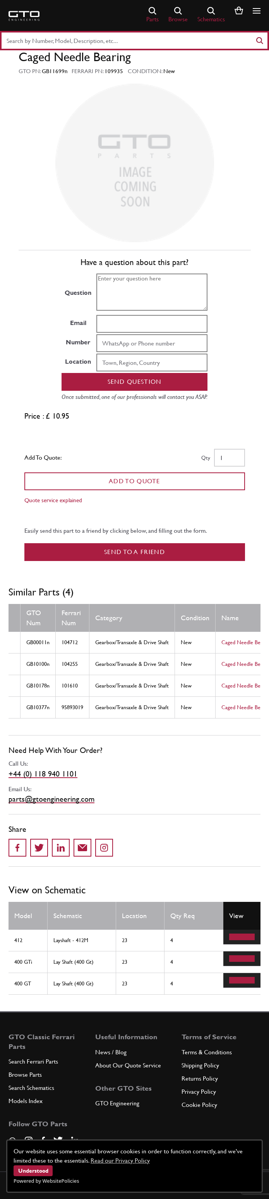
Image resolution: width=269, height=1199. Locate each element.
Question (78, 292)
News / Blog (111, 1052)
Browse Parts (25, 1074)
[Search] (259, 41)
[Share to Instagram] (104, 848)
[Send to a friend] (82, 848)
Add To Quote (134, 481)
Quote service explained (53, 500)
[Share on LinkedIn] (61, 848)
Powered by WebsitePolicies (46, 1180)
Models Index (26, 1101)
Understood (33, 1171)
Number (78, 342)
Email (78, 323)
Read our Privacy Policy (120, 1160)
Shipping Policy (200, 1065)
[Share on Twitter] (39, 848)
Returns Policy (200, 1078)
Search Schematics (31, 1087)
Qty (205, 458)
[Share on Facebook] (17, 848)
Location (78, 361)
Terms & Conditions (207, 1052)
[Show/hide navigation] (256, 11)
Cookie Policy (199, 1104)
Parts (152, 15)
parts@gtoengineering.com (51, 799)
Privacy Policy (199, 1091)
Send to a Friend (134, 552)
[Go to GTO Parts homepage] (24, 16)
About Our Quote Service (128, 1065)
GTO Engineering (117, 1103)
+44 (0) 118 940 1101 (43, 773)
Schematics (211, 15)
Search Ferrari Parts (33, 1061)
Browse (178, 15)
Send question (135, 381)
